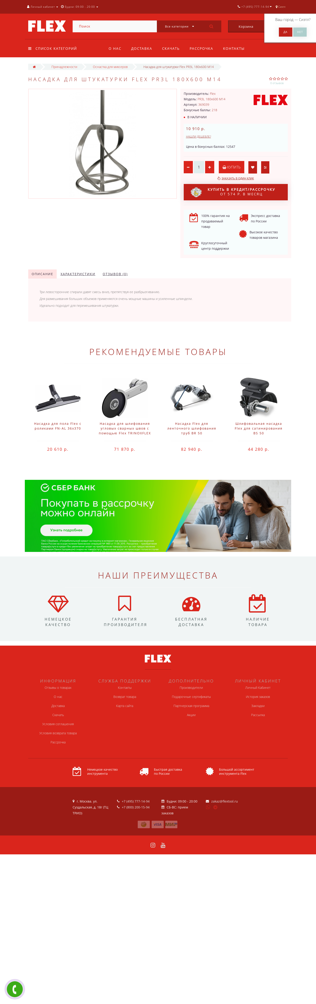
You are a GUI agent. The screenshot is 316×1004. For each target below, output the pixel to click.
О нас (115, 48)
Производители (191, 687)
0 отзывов (277, 83)
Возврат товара (124, 696)
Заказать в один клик (238, 178)
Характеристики (78, 274)
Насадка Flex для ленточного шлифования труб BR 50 (191, 428)
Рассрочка (201, 48)
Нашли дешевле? (198, 136)
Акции (191, 715)
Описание (42, 274)
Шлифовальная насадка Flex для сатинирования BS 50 (259, 428)
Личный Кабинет (257, 687)
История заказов (258, 696)
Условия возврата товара (58, 733)
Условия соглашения (58, 724)
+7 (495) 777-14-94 (136, 801)
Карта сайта (124, 706)
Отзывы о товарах (58, 687)
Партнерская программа (191, 706)
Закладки (258, 706)
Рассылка (258, 715)
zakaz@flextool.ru (224, 801)
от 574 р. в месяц (233, 192)
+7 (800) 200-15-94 (136, 807)
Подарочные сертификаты (191, 696)
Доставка (141, 48)
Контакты (234, 48)
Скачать (171, 48)
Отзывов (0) (115, 274)
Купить (231, 167)
